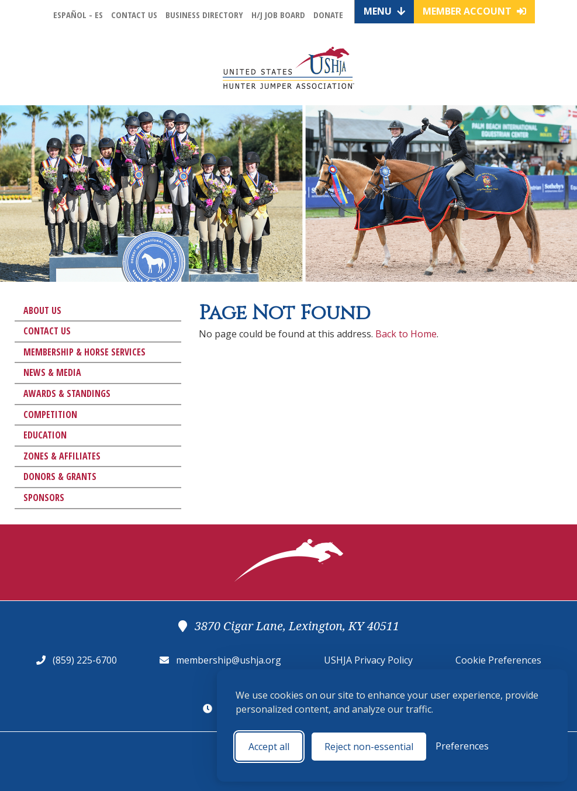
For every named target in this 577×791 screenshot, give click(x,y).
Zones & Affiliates (62, 456)
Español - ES (78, 14)
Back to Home (406, 333)
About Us (42, 310)
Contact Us (134, 14)
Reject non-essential (368, 746)
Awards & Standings (66, 393)
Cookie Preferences (498, 660)
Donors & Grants (59, 476)
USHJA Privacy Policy (368, 660)
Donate (328, 14)
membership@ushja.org (228, 660)
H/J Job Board (278, 14)
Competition (50, 414)
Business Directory (204, 14)
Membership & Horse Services (84, 352)
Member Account (474, 11)
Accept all (268, 746)
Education (45, 435)
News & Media (52, 372)
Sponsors (43, 497)
